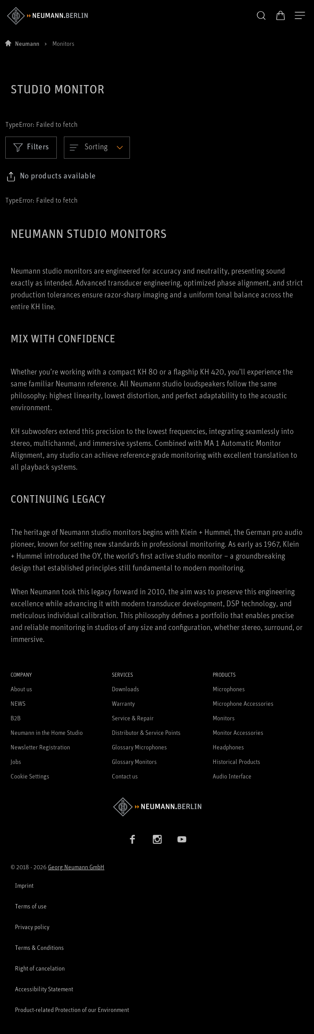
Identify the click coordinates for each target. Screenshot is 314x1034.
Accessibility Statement (44, 989)
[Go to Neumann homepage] (157, 806)
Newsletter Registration (40, 747)
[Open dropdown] (97, 148)
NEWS (18, 703)
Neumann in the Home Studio (47, 732)
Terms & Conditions (39, 947)
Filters (31, 147)
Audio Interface (232, 776)
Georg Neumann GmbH (76, 867)
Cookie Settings (30, 776)
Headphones (228, 747)
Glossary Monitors (134, 761)
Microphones (229, 689)
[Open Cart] (280, 15)
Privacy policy (32, 926)
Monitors (224, 718)
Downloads (125, 689)
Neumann (27, 43)
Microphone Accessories (243, 703)
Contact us (125, 776)
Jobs (16, 761)
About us (21, 689)
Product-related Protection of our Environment (72, 1009)
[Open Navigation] (300, 15)
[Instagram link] (157, 839)
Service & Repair (133, 718)
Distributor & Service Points (146, 732)
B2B (16, 718)
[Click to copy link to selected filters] (50, 177)
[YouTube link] (182, 839)
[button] (261, 15)
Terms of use (31, 906)
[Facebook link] (132, 839)
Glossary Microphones (139, 747)
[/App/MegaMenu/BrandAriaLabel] (47, 16)
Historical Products (236, 761)
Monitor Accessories (238, 732)
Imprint (24, 885)
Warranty (123, 703)
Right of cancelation (40, 968)
